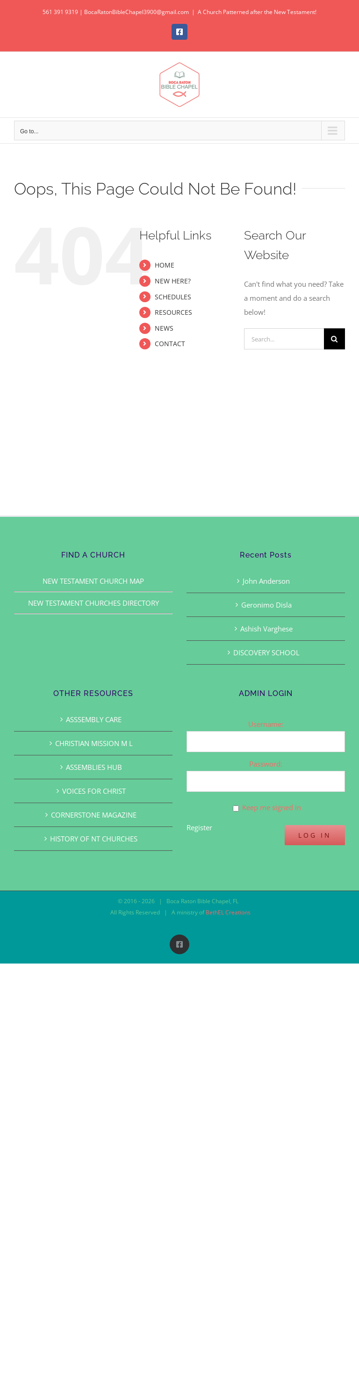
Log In (314, 835)
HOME (164, 265)
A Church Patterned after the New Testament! (257, 12)
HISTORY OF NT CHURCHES (93, 838)
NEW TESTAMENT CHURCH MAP (93, 581)
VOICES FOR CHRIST (94, 791)
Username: (265, 724)
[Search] (334, 338)
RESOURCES (173, 312)
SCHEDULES (173, 296)
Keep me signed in (271, 807)
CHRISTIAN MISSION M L (94, 743)
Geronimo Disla (266, 604)
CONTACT (170, 343)
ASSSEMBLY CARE (94, 719)
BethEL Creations (228, 912)
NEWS (164, 328)
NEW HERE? (173, 280)
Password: (265, 763)
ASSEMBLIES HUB (94, 767)
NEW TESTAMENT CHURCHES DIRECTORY (93, 603)
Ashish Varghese (266, 628)
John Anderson (266, 581)
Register (199, 827)
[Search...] (284, 338)
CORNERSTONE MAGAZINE (93, 814)
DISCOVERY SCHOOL (266, 652)
